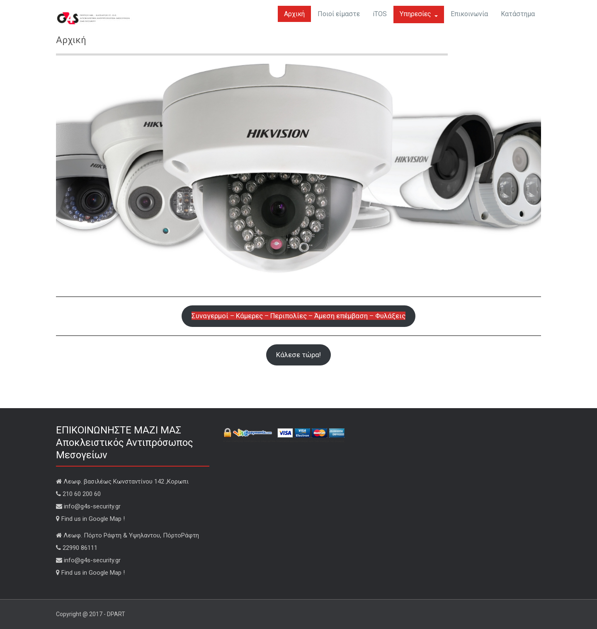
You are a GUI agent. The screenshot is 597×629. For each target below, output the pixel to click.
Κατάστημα (518, 14)
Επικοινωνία (469, 14)
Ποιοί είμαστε (339, 14)
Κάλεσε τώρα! (298, 355)
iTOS (380, 14)
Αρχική (294, 14)
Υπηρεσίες (419, 14)
